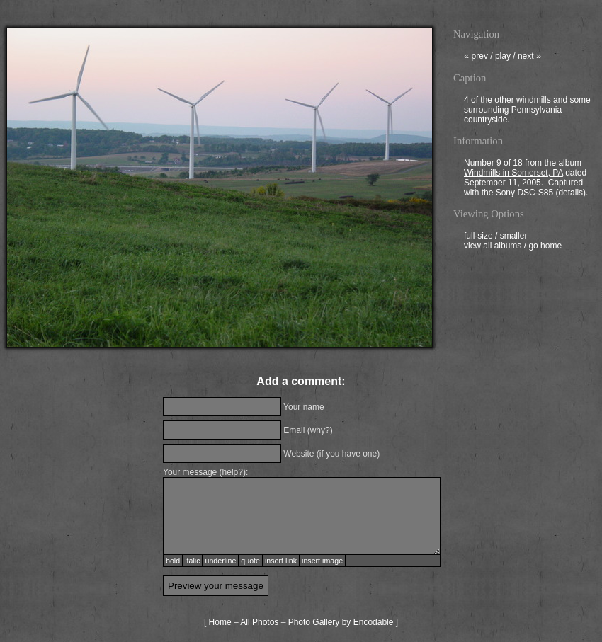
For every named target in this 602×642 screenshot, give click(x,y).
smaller (514, 237)
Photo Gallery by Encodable (341, 622)
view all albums (492, 247)
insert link (281, 560)
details (570, 194)
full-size (478, 237)
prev (476, 57)
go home (545, 247)
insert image (322, 560)
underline (220, 560)
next (529, 57)
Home (220, 622)
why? (320, 430)
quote (250, 560)
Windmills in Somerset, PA (513, 174)
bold (173, 560)
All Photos (259, 622)
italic (192, 560)
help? (232, 472)
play (503, 57)
